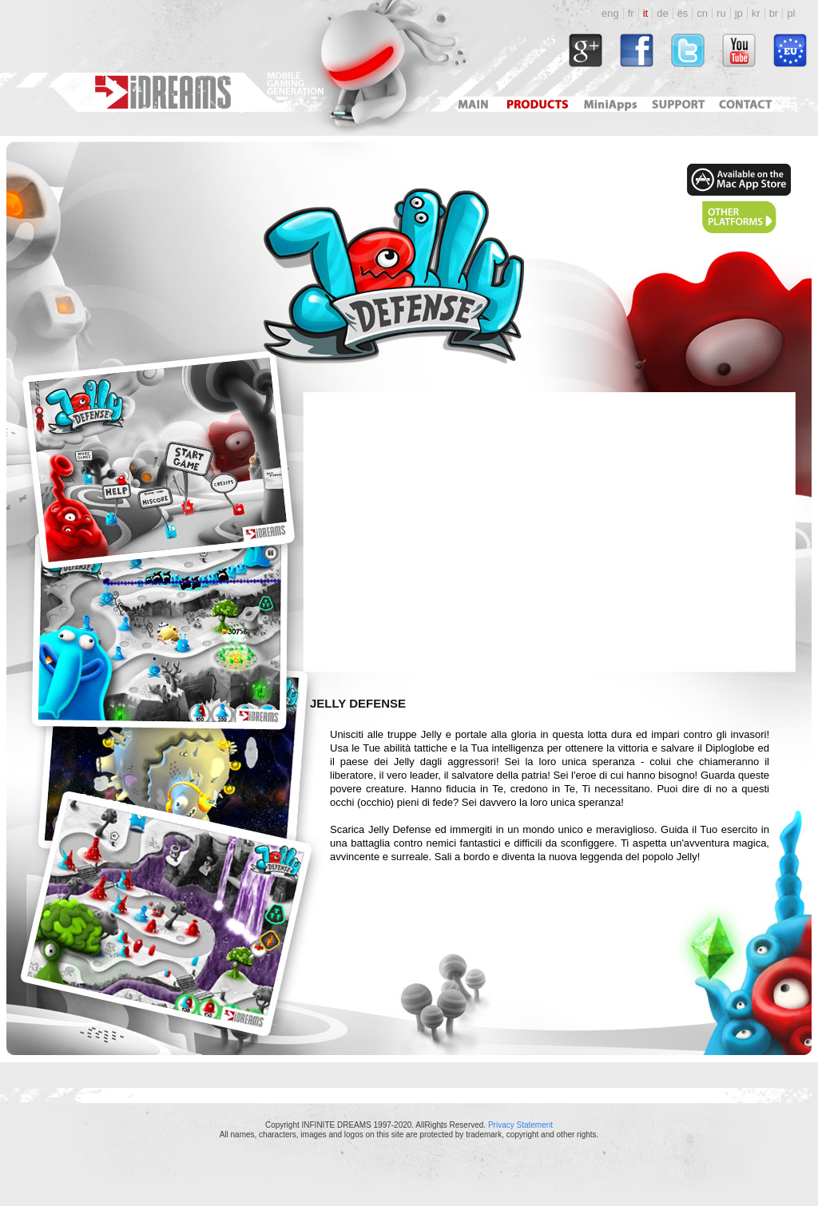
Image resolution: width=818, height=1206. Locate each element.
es (683, 13)
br (774, 13)
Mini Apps (610, 104)
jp (739, 13)
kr (756, 13)
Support (676, 104)
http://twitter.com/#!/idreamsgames (688, 50)
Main (472, 104)
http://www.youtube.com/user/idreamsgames (739, 50)
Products (539, 104)
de (662, 13)
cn (702, 13)
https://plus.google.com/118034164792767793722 (585, 50)
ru (721, 13)
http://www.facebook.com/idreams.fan (636, 50)
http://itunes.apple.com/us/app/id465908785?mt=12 (739, 180)
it (646, 13)
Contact (748, 104)
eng (610, 13)
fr (631, 13)
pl (791, 13)
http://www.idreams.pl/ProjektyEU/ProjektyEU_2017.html (790, 50)
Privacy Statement (520, 1125)
